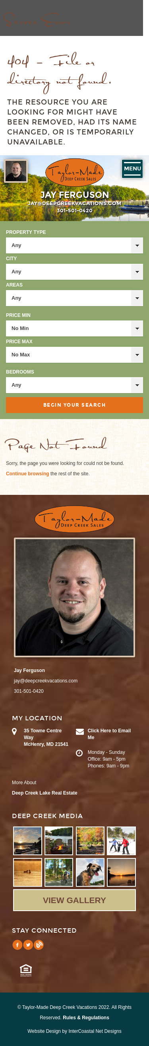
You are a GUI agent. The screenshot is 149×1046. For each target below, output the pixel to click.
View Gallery (74, 900)
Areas (14, 285)
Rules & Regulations (86, 1017)
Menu (132, 169)
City (11, 258)
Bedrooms (20, 372)
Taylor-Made (74, 519)
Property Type (26, 232)
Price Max (19, 341)
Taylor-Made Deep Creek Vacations (74, 173)
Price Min (18, 315)
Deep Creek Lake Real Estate (44, 793)
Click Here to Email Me (109, 734)
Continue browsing (27, 474)
